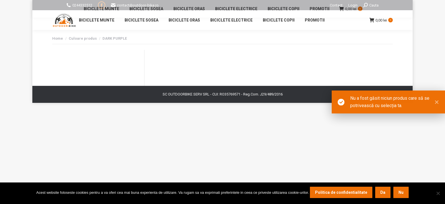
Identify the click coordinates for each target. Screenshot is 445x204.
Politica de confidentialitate (341, 192)
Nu (401, 192)
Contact (336, 5)
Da (382, 192)
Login (353, 5)
